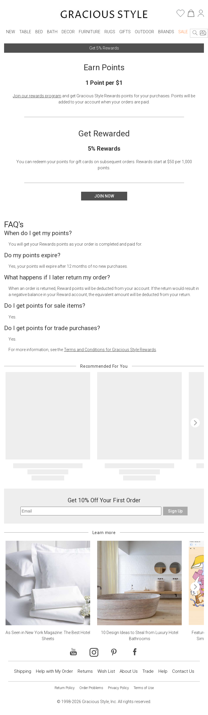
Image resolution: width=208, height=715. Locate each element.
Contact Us (183, 671)
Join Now (104, 196)
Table (25, 31)
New (10, 31)
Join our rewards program (37, 96)
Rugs (109, 31)
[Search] (195, 33)
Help (162, 671)
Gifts (125, 31)
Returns (85, 671)
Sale (183, 31)
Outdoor (144, 31)
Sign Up (175, 511)
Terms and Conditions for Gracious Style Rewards (110, 349)
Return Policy (65, 688)
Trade (148, 671)
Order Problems (91, 688)
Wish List (106, 671)
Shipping (22, 671)
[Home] (104, 15)
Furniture (89, 31)
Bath (52, 31)
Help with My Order (54, 671)
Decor (68, 31)
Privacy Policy (118, 688)
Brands (166, 31)
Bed (39, 31)
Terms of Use (144, 688)
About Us (129, 671)
